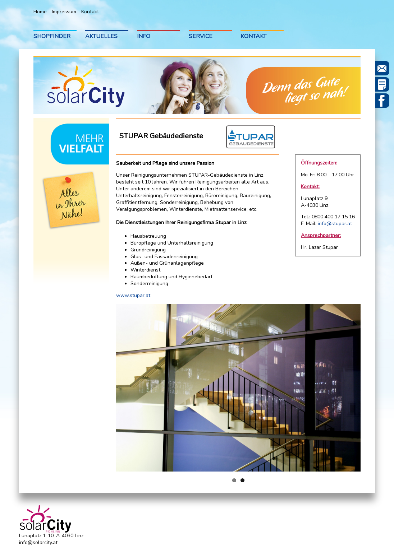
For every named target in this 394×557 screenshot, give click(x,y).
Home (40, 11)
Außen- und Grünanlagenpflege (167, 263)
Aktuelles (101, 36)
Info (143, 36)
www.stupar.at (133, 295)
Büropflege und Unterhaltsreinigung (171, 243)
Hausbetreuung (148, 236)
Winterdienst (145, 269)
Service (200, 36)
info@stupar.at (335, 223)
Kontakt (90, 11)
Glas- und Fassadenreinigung (164, 256)
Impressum (64, 11)
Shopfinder (51, 36)
